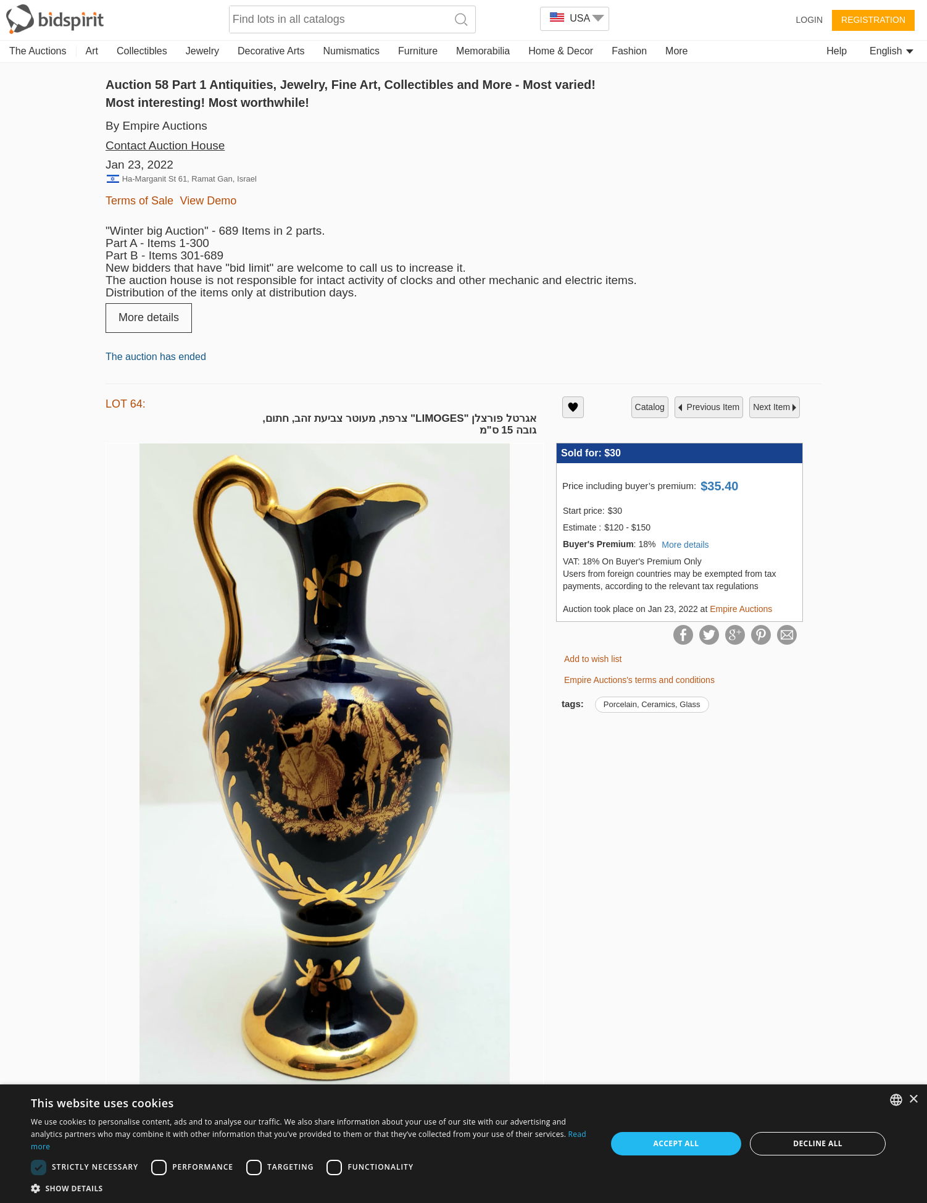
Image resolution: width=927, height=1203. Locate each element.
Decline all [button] (817, 1143)
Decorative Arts (271, 51)
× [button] (913, 1099)
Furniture (418, 51)
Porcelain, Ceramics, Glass (652, 704)
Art (92, 51)
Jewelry (202, 51)
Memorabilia (483, 51)
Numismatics (351, 51)
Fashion (629, 51)
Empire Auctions (741, 609)
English (891, 51)
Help (836, 51)
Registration (873, 20)
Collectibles (142, 51)
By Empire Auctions (156, 125)
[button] (310, 1188)
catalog (650, 407)
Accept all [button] (676, 1143)
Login (809, 20)
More (676, 51)
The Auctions (38, 51)
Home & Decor (560, 51)
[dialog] (463, 1143)
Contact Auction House (165, 145)
